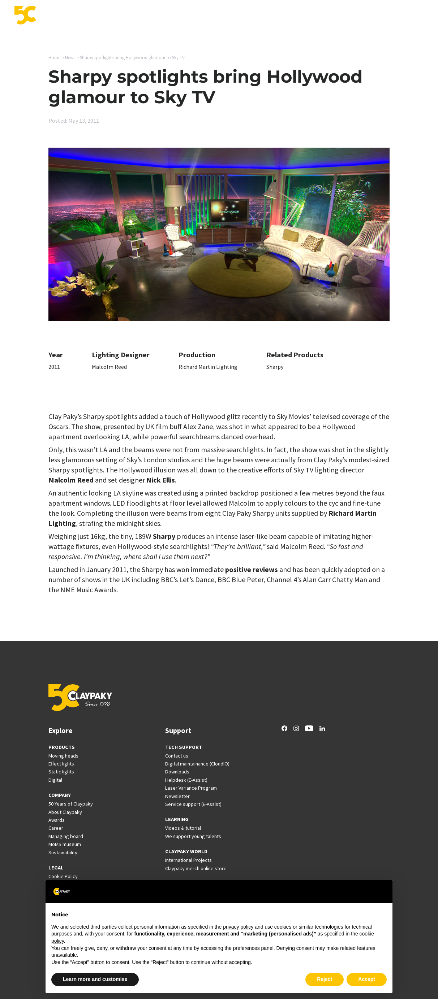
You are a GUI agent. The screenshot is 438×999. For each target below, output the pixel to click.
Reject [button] (324, 979)
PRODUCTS (61, 747)
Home (54, 57)
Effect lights (61, 763)
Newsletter (177, 796)
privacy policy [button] (238, 927)
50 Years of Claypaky (70, 803)
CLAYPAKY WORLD (186, 851)
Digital (55, 780)
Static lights (61, 771)
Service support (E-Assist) (193, 804)
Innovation (211, 15)
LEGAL (56, 867)
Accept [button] (366, 979)
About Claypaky (65, 812)
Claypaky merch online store (196, 868)
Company (386, 15)
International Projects (290, 15)
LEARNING (177, 819)
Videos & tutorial (183, 828)
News (333, 15)
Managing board (65, 836)
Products (137, 15)
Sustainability (62, 852)
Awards (56, 820)
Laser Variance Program (191, 788)
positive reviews (251, 569)
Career (357, 15)
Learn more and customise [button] (95, 979)
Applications (173, 15)
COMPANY (59, 795)
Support (243, 15)
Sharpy (274, 366)
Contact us (176, 755)
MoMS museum (64, 844)
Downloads (177, 771)
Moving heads (63, 755)
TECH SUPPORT (183, 747)
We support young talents (193, 836)
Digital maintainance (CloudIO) (197, 763)
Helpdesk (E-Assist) (186, 780)
